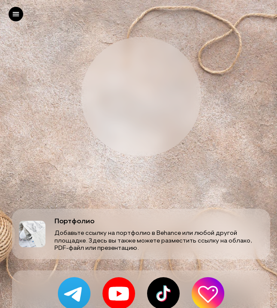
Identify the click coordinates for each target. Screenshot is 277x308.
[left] (16, 14)
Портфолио (74, 221)
